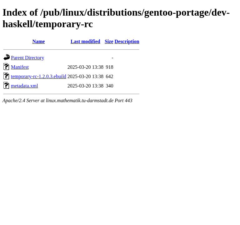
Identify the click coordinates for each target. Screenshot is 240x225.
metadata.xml (24, 85)
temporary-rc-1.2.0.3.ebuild (38, 76)
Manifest (20, 67)
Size (109, 41)
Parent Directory (27, 57)
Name (38, 41)
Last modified (85, 41)
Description (126, 41)
